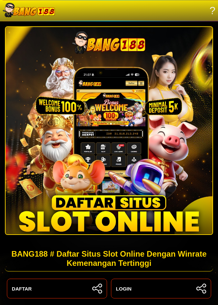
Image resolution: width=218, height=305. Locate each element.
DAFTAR (57, 288)
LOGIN (161, 288)
